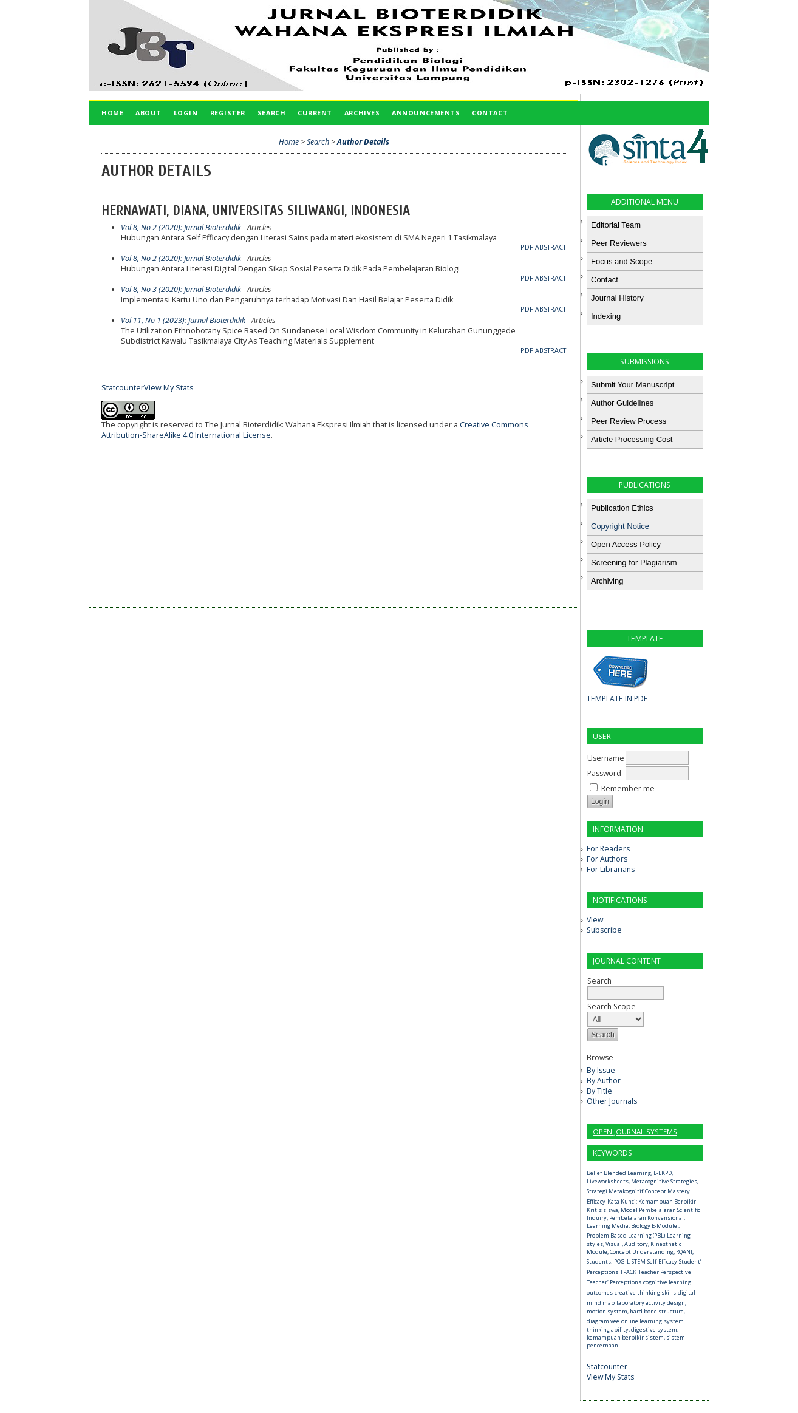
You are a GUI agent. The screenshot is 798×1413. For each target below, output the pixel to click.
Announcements (426, 112)
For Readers (608, 848)
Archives (362, 112)
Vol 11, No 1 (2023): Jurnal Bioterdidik (183, 320)
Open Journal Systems (635, 1131)
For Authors (607, 859)
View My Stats (610, 1377)
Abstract (550, 247)
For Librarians (611, 869)
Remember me (628, 788)
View (595, 919)
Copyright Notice (620, 526)
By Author (604, 1080)
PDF (526, 247)
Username (605, 758)
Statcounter (607, 1366)
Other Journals (612, 1101)
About (148, 112)
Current (315, 112)
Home (112, 112)
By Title (599, 1091)
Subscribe (604, 930)
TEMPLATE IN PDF (617, 698)
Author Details (363, 142)
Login (186, 112)
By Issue (601, 1070)
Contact (490, 112)
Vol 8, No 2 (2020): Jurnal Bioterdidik (181, 227)
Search (625, 987)
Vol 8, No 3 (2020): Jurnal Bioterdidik (181, 289)
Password (604, 773)
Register (227, 112)
